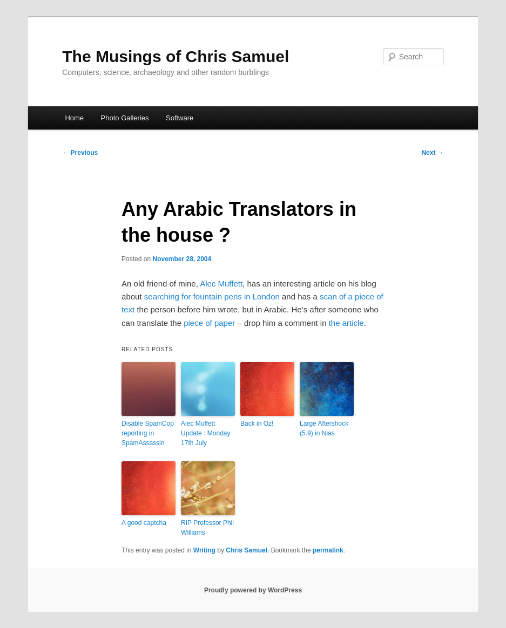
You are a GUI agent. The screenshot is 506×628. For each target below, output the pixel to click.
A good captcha (144, 523)
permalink (328, 550)
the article (346, 322)
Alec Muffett (221, 283)
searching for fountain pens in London (212, 296)
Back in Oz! (256, 423)
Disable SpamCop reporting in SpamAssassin (148, 433)
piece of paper (209, 322)
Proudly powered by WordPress (253, 590)
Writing (204, 550)
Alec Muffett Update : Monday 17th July (205, 433)
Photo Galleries (125, 118)
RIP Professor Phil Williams (207, 527)
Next (432, 152)
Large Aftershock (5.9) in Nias (324, 428)
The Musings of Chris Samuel (175, 56)
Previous (80, 152)
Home (74, 118)
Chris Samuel (246, 550)
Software (179, 118)
